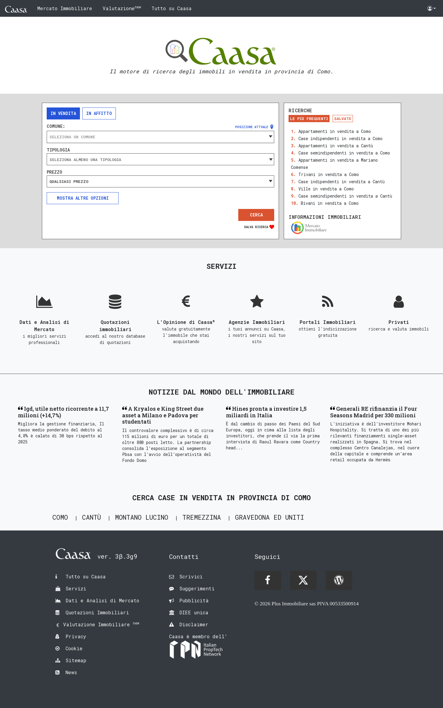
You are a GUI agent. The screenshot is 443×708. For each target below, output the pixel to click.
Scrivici (191, 576)
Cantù (91, 517)
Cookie (74, 648)
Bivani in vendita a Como (330, 203)
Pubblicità (194, 600)
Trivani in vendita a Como (328, 174)
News (71, 672)
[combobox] (160, 137)
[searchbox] (160, 159)
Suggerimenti (197, 588)
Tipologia (58, 150)
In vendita (63, 113)
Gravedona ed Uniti (269, 517)
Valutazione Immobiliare (101, 624)
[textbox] (160, 137)
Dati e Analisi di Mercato (102, 600)
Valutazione (122, 7)
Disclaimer (193, 624)
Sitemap (76, 660)
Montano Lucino (141, 517)
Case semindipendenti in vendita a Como (344, 153)
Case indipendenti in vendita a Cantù (341, 181)
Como (60, 517)
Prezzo (54, 172)
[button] (431, 8)
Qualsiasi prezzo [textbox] (68, 181)
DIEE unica (193, 612)
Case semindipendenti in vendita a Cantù (345, 196)
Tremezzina (201, 517)
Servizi (76, 588)
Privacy (76, 636)
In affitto (99, 113)
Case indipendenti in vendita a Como (340, 138)
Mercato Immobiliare (64, 8)
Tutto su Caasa (171, 8)
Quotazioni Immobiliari (97, 612)
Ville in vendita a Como (326, 189)
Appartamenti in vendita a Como (334, 131)
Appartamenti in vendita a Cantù (335, 145)
